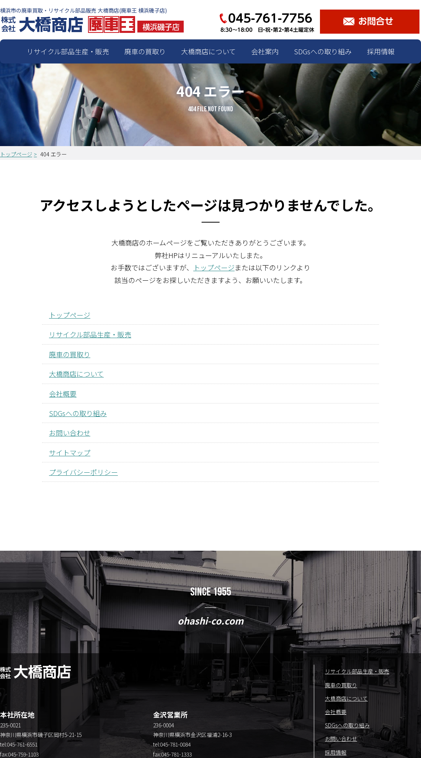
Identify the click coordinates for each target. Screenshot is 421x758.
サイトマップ (69, 452)
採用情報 (381, 51)
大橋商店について (208, 51)
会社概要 (63, 394)
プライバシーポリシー (83, 472)
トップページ (16, 154)
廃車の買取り (145, 51)
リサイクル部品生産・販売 (68, 51)
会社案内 (265, 51)
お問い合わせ (69, 433)
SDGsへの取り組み (323, 51)
